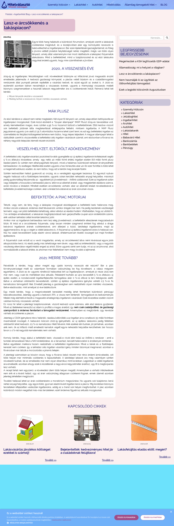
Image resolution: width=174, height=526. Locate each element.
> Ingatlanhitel (129, 120)
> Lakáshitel (128, 113)
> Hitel (124, 134)
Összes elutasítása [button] (153, 517)
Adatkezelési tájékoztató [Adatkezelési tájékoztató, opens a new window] (61, 520)
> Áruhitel (126, 123)
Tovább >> (50, 460)
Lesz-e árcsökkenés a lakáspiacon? (139, 73)
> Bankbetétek (129, 144)
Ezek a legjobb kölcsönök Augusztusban (142, 89)
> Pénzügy (127, 148)
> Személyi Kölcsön (132, 109)
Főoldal (8, 14)
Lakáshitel (81, 4)
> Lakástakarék (130, 130)
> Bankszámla (129, 141)
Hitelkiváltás (114, 4)
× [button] (171, 512)
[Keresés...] (141, 38)
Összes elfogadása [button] (126, 517)
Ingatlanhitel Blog (22, 14)
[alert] (87, 517)
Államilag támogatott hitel (140, 4)
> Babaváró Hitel (130, 137)
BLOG (164, 4)
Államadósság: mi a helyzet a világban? (141, 67)
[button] (58, 522)
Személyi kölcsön (59, 4)
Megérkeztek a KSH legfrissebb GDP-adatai (144, 61)
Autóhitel (97, 4)
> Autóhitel (127, 127)
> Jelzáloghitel (129, 116)
